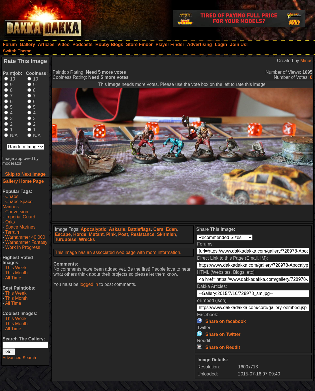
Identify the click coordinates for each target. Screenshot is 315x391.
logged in (89, 284)
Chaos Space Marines (18, 204)
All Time (13, 277)
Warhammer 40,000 (25, 237)
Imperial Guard (20, 216)
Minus (306, 60)
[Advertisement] (182, 213)
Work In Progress (22, 247)
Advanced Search (19, 357)
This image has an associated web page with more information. (118, 252)
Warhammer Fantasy (26, 242)
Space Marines (20, 227)
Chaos (11, 196)
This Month (16, 272)
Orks (10, 222)
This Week (15, 267)
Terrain (12, 232)
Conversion (16, 211)
